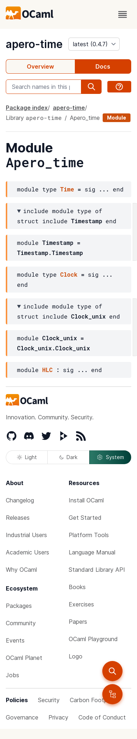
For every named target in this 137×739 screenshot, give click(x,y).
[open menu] (122, 14)
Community (21, 623)
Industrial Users (26, 535)
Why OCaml (21, 569)
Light (27, 457)
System (110, 457)
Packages (19, 605)
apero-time (34, 44)
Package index (27, 107)
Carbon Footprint (93, 700)
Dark (68, 457)
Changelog (20, 500)
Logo (75, 656)
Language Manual (92, 552)
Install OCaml (86, 500)
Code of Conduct (102, 717)
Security (49, 700)
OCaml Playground (93, 639)
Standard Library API (97, 569)
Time (67, 189)
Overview (40, 66)
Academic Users (27, 552)
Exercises (81, 604)
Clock (68, 274)
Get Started (85, 517)
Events (15, 640)
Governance (22, 717)
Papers (78, 621)
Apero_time (85, 117)
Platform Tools (89, 535)
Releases (18, 517)
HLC (47, 369)
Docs (102, 66)
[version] (94, 44)
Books (77, 587)
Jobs (12, 675)
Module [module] (116, 117)
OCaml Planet (24, 657)
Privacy (58, 717)
